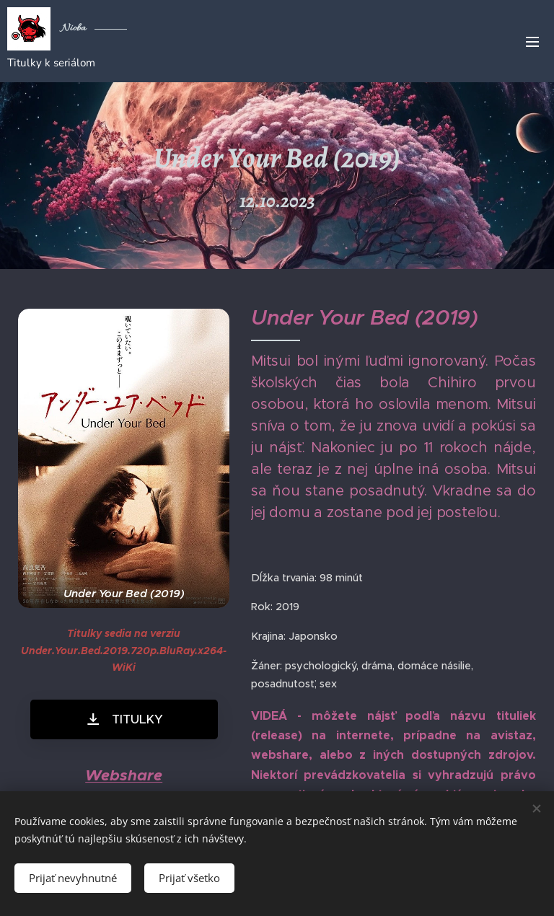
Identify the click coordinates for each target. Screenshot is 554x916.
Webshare (123, 775)
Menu (532, 42)
